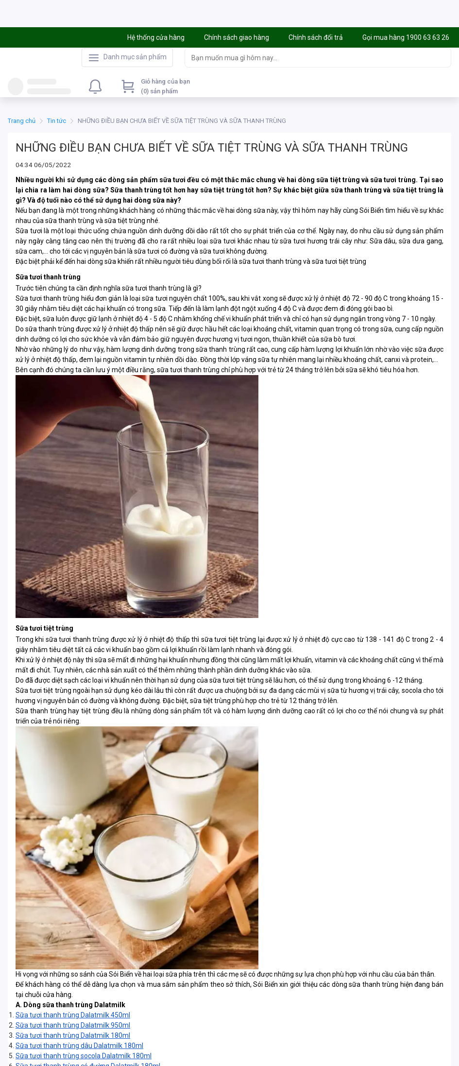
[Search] (441, 59)
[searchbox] (309, 59)
